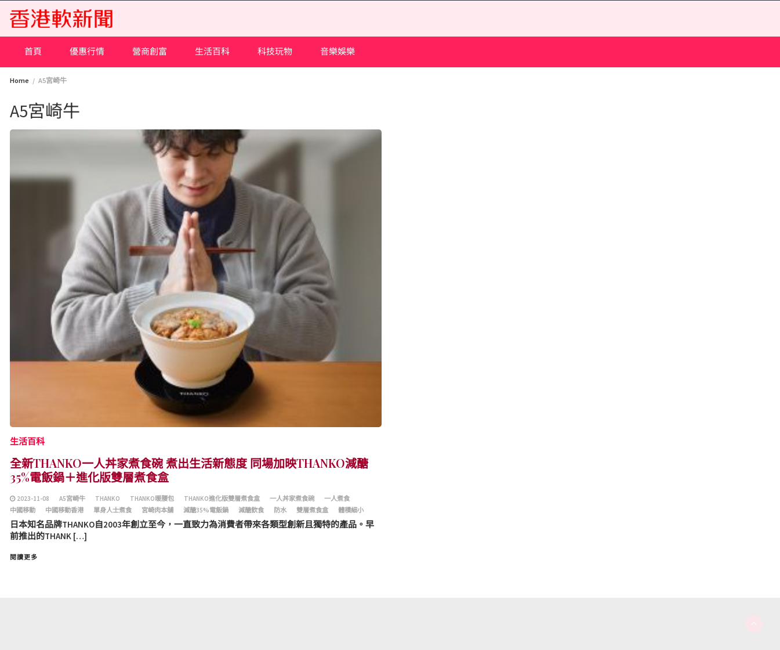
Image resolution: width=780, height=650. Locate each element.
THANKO (107, 498)
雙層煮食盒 (312, 510)
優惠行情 (87, 51)
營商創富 (149, 51)
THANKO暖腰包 (152, 498)
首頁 (33, 51)
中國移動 (22, 510)
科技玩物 (274, 51)
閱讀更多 (24, 557)
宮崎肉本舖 (157, 510)
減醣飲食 (251, 510)
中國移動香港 (64, 510)
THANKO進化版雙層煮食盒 (222, 498)
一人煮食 (337, 498)
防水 (280, 510)
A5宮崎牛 (72, 498)
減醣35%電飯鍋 (205, 510)
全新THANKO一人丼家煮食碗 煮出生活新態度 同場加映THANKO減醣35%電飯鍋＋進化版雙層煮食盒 (189, 470)
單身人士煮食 (112, 510)
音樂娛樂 (337, 51)
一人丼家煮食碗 (292, 498)
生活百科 (212, 51)
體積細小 (351, 510)
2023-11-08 (33, 498)
